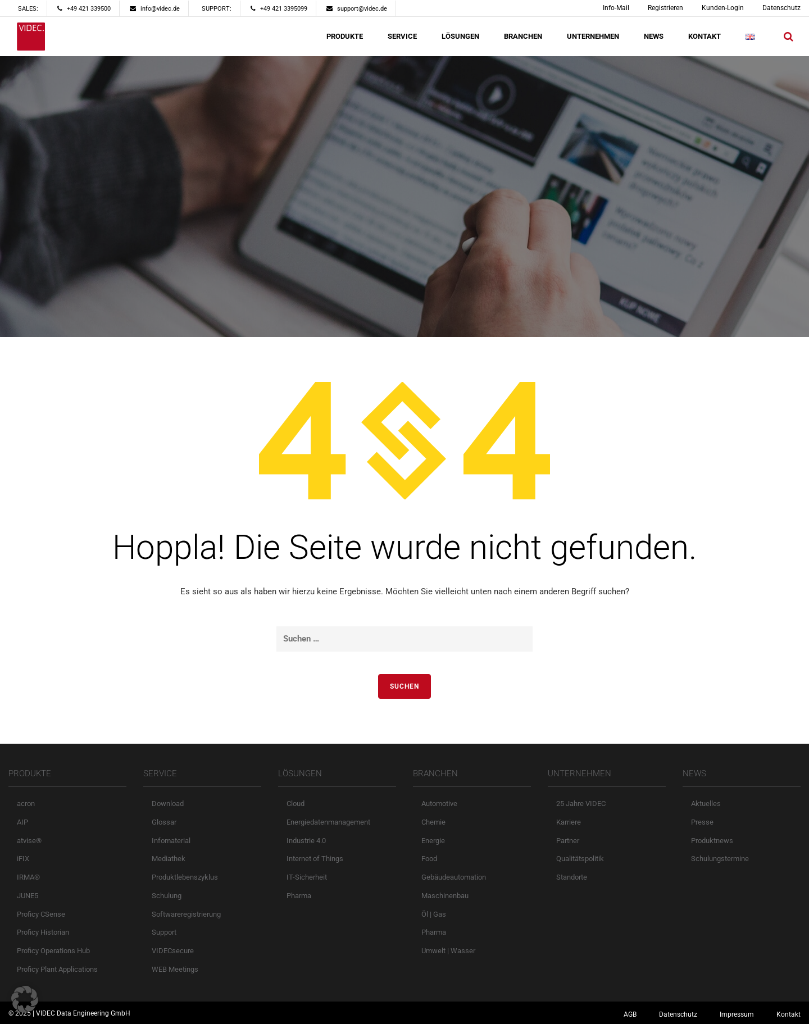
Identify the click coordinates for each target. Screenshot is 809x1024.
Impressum (737, 1014)
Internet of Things (315, 858)
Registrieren (665, 8)
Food (429, 858)
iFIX (23, 858)
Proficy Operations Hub (53, 950)
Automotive (439, 803)
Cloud (295, 803)
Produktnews (712, 840)
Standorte (571, 877)
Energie (433, 840)
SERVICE (402, 36)
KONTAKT (704, 36)
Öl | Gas (433, 914)
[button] (24, 999)
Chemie (433, 822)
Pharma (299, 895)
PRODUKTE (344, 36)
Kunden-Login (723, 8)
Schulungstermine (720, 858)
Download (168, 803)
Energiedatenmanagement (328, 822)
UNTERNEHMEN (593, 36)
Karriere (568, 822)
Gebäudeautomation (453, 877)
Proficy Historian (43, 932)
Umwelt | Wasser (448, 950)
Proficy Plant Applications (57, 969)
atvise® (29, 840)
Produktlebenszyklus (185, 877)
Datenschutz (781, 8)
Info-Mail (616, 8)
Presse (702, 822)
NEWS (653, 36)
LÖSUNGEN (460, 36)
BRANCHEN (523, 36)
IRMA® (28, 877)
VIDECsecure (173, 950)
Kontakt (788, 1014)
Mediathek (168, 858)
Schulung (166, 895)
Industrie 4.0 (306, 840)
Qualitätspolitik (580, 858)
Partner (567, 840)
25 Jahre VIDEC (581, 803)
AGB (630, 1014)
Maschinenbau (445, 895)
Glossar (164, 822)
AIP (22, 822)
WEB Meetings (175, 969)
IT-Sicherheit (307, 877)
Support (164, 932)
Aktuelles (706, 803)
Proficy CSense (41, 914)
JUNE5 (27, 895)
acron (26, 803)
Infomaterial (171, 840)
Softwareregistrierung (186, 914)
